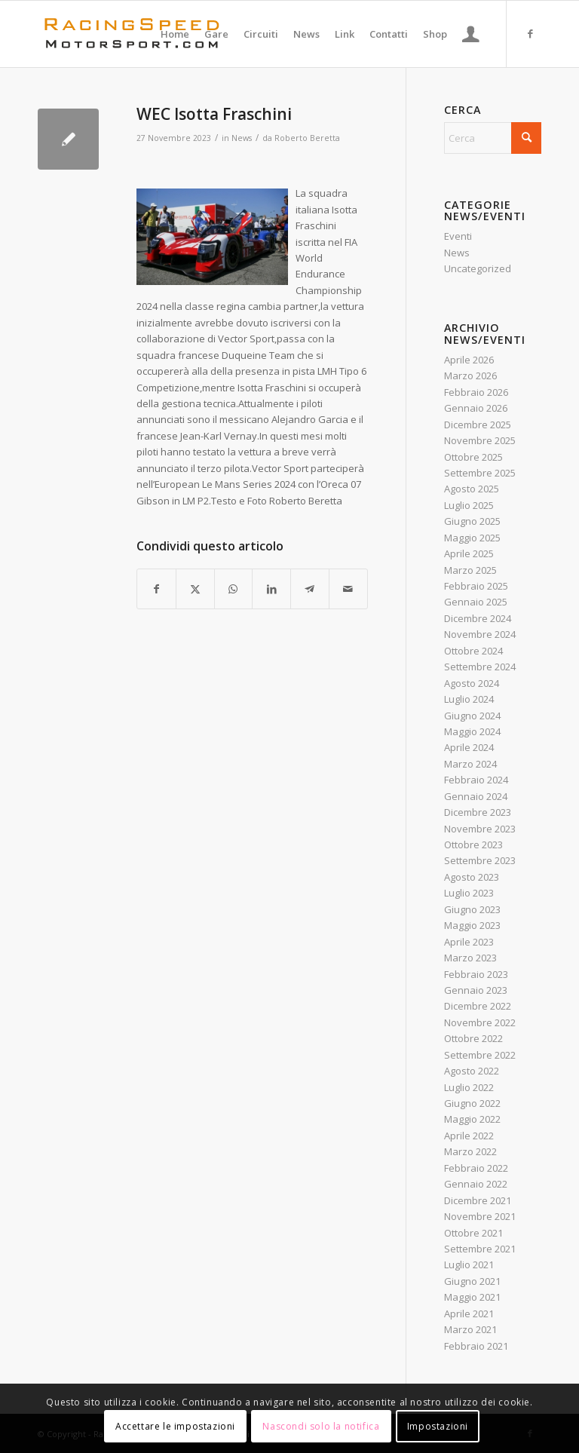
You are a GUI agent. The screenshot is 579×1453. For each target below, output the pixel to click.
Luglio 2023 (469, 893)
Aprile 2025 (469, 553)
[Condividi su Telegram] (310, 588)
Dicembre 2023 (477, 812)
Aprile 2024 (469, 747)
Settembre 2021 (480, 1248)
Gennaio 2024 (475, 796)
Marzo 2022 (470, 1151)
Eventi (458, 236)
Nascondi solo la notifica (320, 1426)
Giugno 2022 (472, 1103)
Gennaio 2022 (475, 1184)
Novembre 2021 (480, 1216)
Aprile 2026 (469, 359)
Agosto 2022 (471, 1070)
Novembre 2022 (480, 1022)
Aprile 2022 (469, 1135)
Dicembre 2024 (477, 618)
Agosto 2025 (471, 488)
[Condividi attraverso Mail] (348, 588)
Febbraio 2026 (476, 392)
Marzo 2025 (470, 570)
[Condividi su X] (195, 588)
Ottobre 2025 (473, 457)
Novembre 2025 (480, 440)
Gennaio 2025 (475, 601)
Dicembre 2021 (477, 1200)
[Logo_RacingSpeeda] (132, 34)
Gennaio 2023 (475, 990)
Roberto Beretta (307, 138)
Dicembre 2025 (477, 424)
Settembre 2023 (480, 860)
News (241, 138)
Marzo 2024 (470, 764)
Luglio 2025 (469, 505)
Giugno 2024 (472, 715)
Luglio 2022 (469, 1087)
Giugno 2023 (472, 909)
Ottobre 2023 (473, 844)
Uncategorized (477, 268)
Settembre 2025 (480, 473)
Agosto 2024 (471, 683)
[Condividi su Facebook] (156, 588)
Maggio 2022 (472, 1119)
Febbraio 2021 (476, 1346)
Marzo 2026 (470, 375)
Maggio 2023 (472, 925)
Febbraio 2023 (476, 974)
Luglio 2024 (469, 699)
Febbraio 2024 (476, 779)
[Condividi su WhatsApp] (234, 588)
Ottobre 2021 (473, 1233)
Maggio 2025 (472, 537)
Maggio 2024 (472, 731)
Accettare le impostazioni (175, 1426)
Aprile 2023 (469, 942)
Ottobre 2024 (473, 651)
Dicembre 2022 (477, 1006)
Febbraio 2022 (476, 1168)
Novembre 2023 (480, 828)
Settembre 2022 (480, 1055)
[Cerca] (492, 138)
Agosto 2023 (471, 877)
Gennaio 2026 (475, 408)
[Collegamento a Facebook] (530, 33)
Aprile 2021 (469, 1313)
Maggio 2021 (472, 1297)
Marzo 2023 (470, 957)
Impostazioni (437, 1426)
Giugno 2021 (472, 1281)
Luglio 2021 (469, 1264)
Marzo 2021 (470, 1329)
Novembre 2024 (480, 634)
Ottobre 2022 (473, 1038)
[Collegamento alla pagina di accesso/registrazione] (471, 34)
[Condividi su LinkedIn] (271, 588)
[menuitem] (175, 34)
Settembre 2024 (480, 666)
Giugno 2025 (472, 521)
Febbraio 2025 (476, 586)
